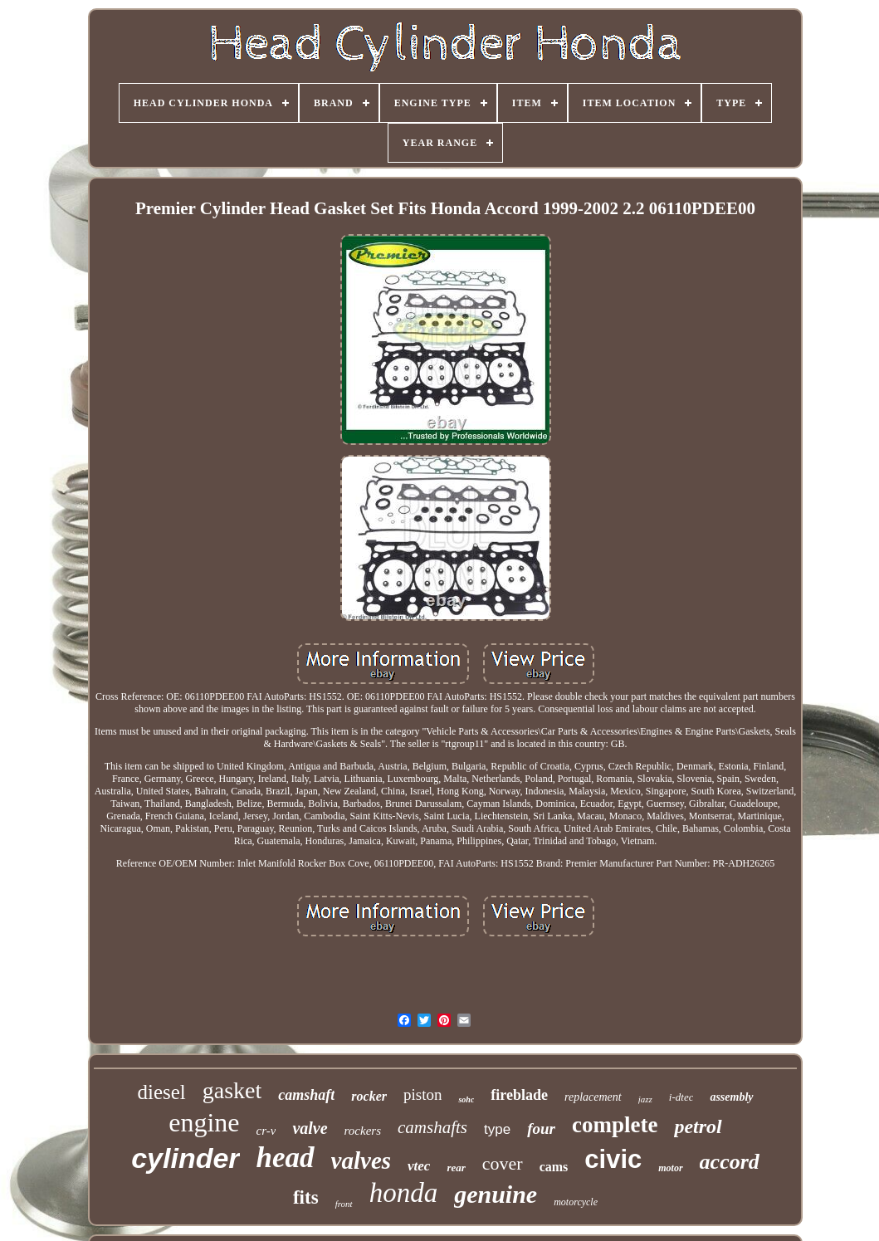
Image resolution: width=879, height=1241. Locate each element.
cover (502, 1163)
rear (456, 1167)
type (497, 1129)
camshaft (306, 1095)
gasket (232, 1090)
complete (614, 1124)
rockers (362, 1130)
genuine (495, 1194)
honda (403, 1193)
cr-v (266, 1130)
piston (422, 1094)
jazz (645, 1099)
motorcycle (576, 1202)
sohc (466, 1099)
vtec (419, 1166)
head (285, 1157)
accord (729, 1162)
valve (309, 1128)
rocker (369, 1096)
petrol (697, 1126)
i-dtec (681, 1097)
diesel (161, 1092)
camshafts (432, 1127)
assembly (731, 1097)
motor (670, 1168)
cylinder (185, 1158)
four (541, 1128)
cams (554, 1167)
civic (613, 1159)
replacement (593, 1097)
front (344, 1204)
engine (203, 1122)
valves (361, 1160)
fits (306, 1197)
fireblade (519, 1095)
